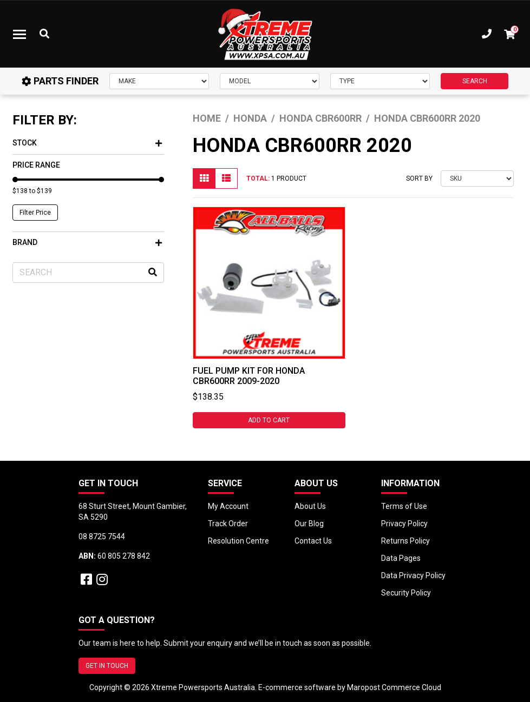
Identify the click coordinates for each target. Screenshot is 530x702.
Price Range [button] (36, 165)
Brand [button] (87, 242)
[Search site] (152, 272)
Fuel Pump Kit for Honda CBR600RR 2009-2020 (249, 376)
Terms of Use (404, 506)
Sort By (419, 178)
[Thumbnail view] (204, 178)
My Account (228, 506)
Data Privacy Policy (413, 575)
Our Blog (309, 523)
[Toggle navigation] (19, 34)
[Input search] (88, 272)
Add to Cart (269, 420)
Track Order (228, 523)
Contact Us (313, 541)
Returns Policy (405, 541)
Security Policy (406, 592)
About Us (310, 506)
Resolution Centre (238, 541)
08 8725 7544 (101, 536)
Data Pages (401, 558)
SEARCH (474, 81)
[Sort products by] (477, 178)
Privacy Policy (404, 523)
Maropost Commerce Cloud (394, 687)
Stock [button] (87, 142)
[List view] (226, 178)
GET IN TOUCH (107, 666)
